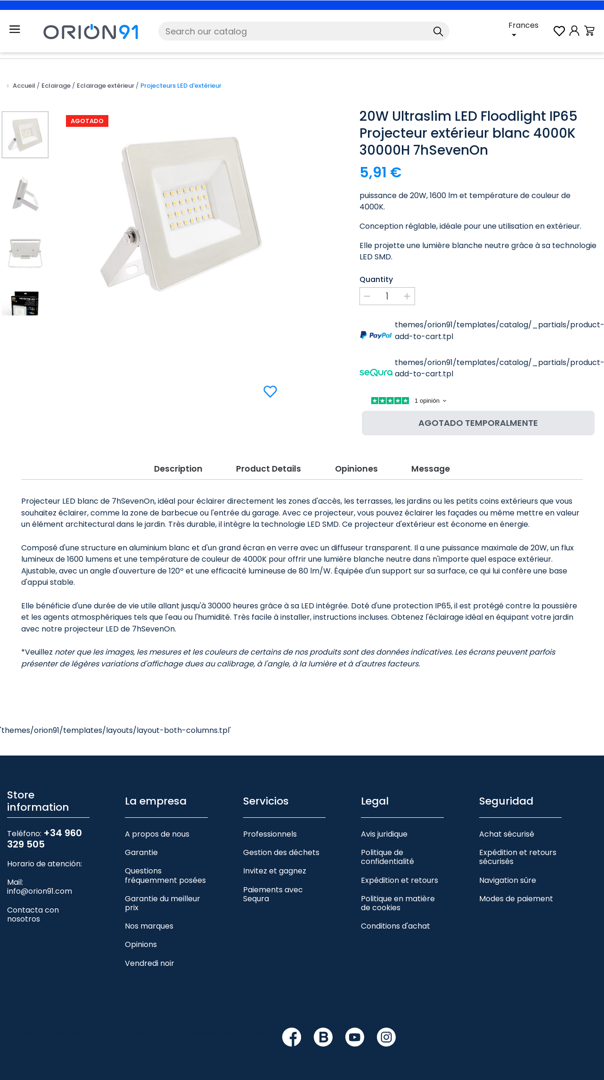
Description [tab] (175, 467)
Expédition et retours (399, 879)
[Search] (304, 31)
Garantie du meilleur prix (162, 903)
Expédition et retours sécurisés (517, 857)
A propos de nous (157, 833)
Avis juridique (384, 833)
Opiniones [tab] (358, 467)
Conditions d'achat (395, 926)
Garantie (141, 852)
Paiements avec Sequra (273, 894)
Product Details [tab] (268, 467)
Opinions (141, 944)
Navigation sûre (507, 879)
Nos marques (149, 926)
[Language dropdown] (530, 31)
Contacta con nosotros (33, 914)
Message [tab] (434, 467)
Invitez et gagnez (274, 870)
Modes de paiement (516, 898)
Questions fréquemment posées (165, 875)
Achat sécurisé (506, 833)
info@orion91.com (39, 891)
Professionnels (270, 833)
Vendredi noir (149, 962)
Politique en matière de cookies (398, 903)
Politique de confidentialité (387, 857)
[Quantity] (387, 296)
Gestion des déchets (281, 852)
